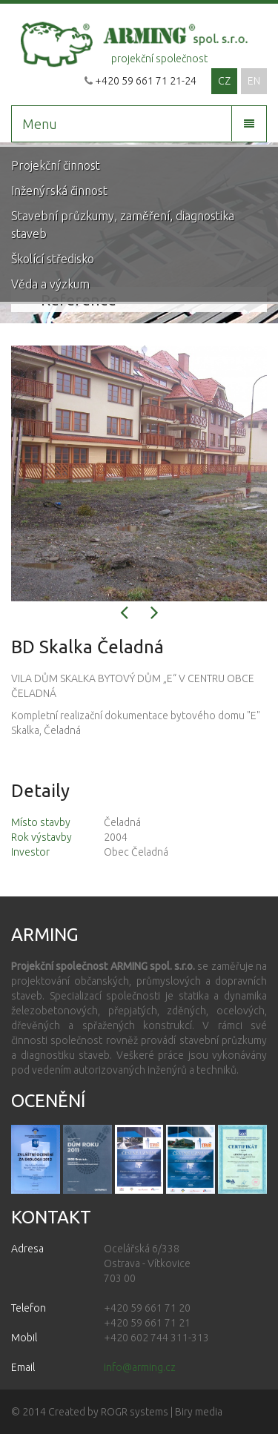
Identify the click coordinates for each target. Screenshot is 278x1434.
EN (254, 81)
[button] (124, 616)
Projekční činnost (55, 165)
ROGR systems (134, 1412)
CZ (224, 81)
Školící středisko (52, 258)
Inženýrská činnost (59, 190)
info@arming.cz (140, 1367)
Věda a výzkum (50, 284)
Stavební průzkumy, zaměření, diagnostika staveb (122, 224)
